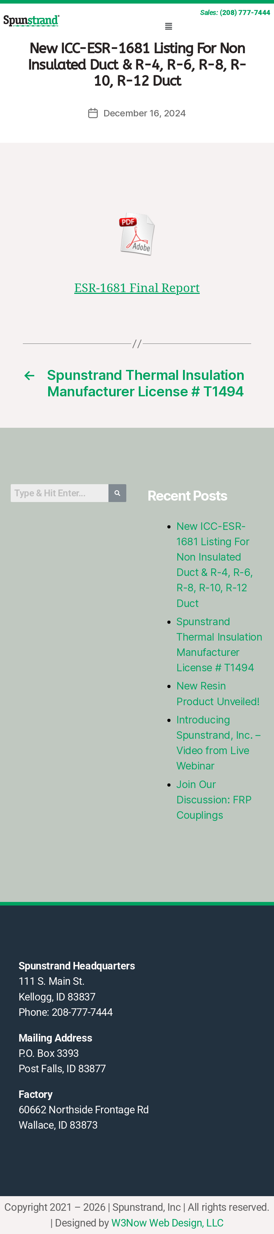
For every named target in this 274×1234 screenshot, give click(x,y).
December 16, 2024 (144, 113)
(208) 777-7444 (245, 12)
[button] (168, 26)
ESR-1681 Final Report (137, 288)
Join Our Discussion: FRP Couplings (214, 799)
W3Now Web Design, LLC (167, 1223)
